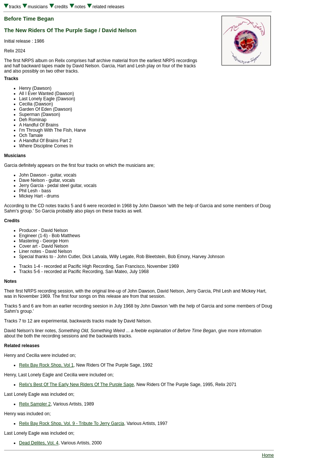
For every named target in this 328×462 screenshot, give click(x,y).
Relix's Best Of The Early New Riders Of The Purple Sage (76, 384)
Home (268, 455)
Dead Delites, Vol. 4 (38, 443)
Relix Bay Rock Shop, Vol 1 (46, 365)
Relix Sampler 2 (35, 404)
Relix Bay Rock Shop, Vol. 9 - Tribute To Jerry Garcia (71, 423)
